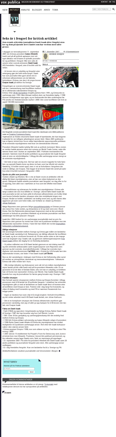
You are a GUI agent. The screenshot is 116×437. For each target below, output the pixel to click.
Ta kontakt (48, 384)
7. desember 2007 (52, 52)
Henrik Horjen (56, 54)
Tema (55, 10)
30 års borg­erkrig (20, 93)
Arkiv (47, 10)
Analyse (25, 10)
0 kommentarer (72, 52)
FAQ (113, 2)
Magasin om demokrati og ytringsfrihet (38, 2)
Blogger (37, 10)
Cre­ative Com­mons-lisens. (20, 134)
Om (110, 2)
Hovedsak (53, 61)
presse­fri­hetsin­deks (42, 206)
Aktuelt (14, 10)
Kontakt (104, 2)
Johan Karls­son (9, 203)
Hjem (5, 10)
